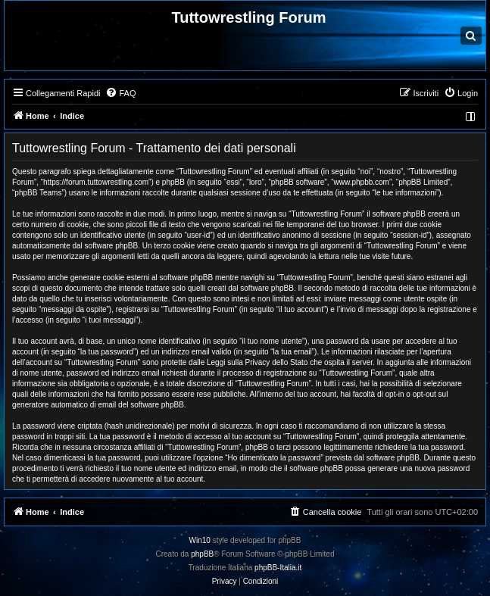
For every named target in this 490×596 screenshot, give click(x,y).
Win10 (200, 540)
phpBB (202, 554)
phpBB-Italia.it (277, 567)
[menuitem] (120, 93)
